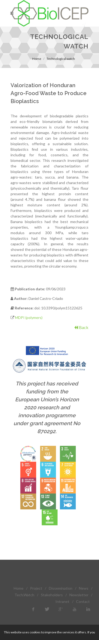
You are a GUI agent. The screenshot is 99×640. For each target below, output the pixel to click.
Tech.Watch (24, 595)
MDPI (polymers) (29, 317)
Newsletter (78, 595)
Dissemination (60, 588)
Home (36, 59)
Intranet (62, 601)
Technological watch (60, 59)
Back (81, 327)
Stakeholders (52, 595)
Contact (83, 601)
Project (36, 588)
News (83, 588)
